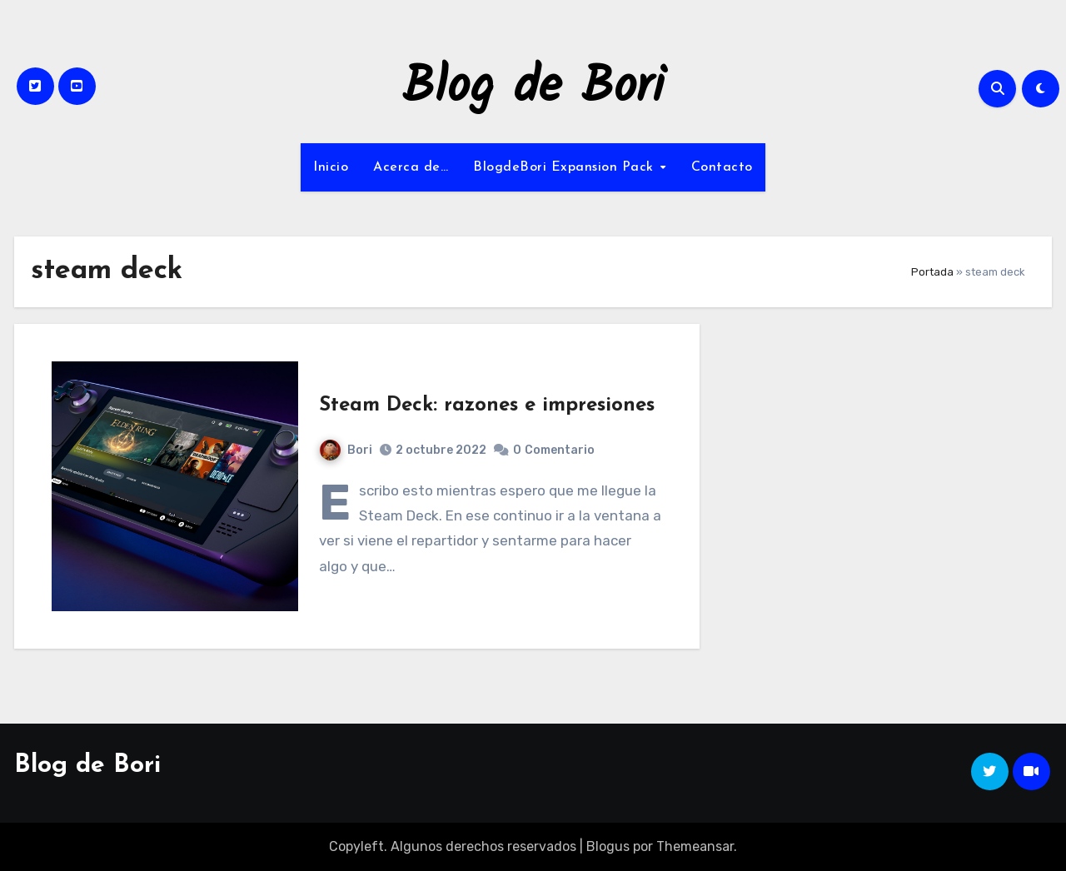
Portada (932, 272)
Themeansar (695, 846)
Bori (346, 450)
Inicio (330, 167)
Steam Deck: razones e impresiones (487, 406)
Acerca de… (410, 167)
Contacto (722, 167)
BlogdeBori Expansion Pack (565, 167)
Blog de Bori (533, 88)
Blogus (608, 846)
